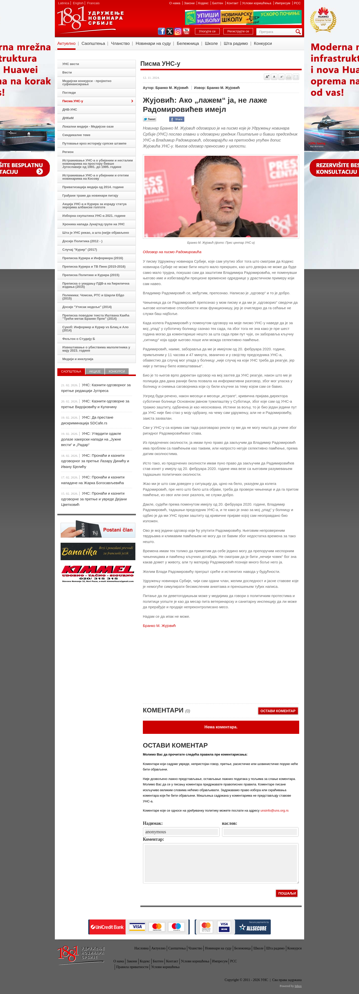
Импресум (283, 3)
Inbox (298, 986)
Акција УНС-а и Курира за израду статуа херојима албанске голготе (94, 205)
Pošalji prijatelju (296, 77)
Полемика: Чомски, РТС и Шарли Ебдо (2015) (93, 297)
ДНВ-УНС (69, 109)
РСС (297, 3)
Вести (67, 72)
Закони (189, 3)
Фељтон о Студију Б (78, 338)
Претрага (299, 31)
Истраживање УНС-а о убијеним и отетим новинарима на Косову (95, 177)
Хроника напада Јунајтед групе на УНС (93, 224)
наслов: (229, 823)
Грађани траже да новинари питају (90, 195)
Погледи (69, 92)
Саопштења (93, 43)
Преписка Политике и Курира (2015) (90, 275)
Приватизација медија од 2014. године (93, 187)
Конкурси (263, 43)
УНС (90, 19)
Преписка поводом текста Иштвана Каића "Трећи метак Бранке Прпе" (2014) (95, 317)
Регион (68, 151)
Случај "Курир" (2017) (79, 249)
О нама (175, 3)
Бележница (188, 43)
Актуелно (66, 43)
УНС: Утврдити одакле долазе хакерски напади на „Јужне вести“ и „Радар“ (91, 439)
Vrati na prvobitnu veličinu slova (274, 77)
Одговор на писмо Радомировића (172, 252)
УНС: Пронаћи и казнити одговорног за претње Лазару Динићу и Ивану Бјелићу (95, 461)
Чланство (120, 43)
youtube (186, 31)
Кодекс (203, 3)
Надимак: (153, 823)
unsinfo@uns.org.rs (275, 810)
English (78, 3)
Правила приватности (132, 967)
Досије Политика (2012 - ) (82, 241)
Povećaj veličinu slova (267, 77)
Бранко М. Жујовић (159, 625)
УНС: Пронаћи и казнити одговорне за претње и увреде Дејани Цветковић (94, 499)
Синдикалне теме (76, 135)
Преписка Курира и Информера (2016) (92, 258)
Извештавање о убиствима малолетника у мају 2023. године (96, 349)
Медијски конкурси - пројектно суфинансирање (86, 82)
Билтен (218, 3)
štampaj (288, 77)
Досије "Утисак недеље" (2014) (87, 306)
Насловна (141, 948)
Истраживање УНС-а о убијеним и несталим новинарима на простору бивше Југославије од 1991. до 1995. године (97, 163)
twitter (170, 31)
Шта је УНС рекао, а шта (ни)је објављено (95, 232)
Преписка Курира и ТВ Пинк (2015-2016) (93, 266)
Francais (93, 3)
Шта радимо (236, 43)
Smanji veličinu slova (281, 77)
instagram (178, 31)
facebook (161, 31)
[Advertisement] (180, 663)
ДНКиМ (68, 118)
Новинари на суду (153, 43)
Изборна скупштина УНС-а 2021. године (93, 215)
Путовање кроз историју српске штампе (94, 143)
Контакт (233, 3)
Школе (211, 43)
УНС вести (70, 64)
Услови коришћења (257, 3)
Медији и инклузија (77, 359)
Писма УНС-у (72, 101)
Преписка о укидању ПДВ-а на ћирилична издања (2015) (95, 285)
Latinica (63, 3)
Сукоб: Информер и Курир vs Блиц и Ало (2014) (95, 328)
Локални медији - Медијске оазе (88, 126)
